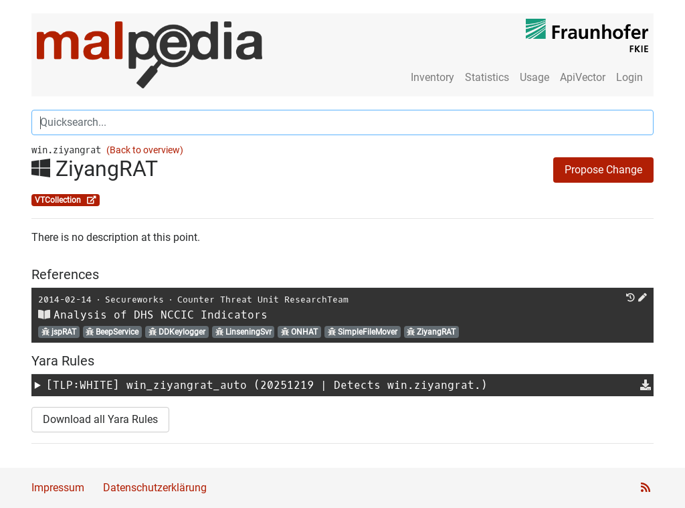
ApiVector (582, 77)
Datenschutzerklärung (155, 487)
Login (629, 77)
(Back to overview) (144, 150)
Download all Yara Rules (100, 419)
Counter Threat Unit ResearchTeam (263, 299)
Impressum (57, 487)
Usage (534, 77)
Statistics (487, 77)
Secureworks (134, 299)
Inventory (432, 77)
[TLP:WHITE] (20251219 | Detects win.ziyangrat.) (267, 385)
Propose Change (603, 169)
